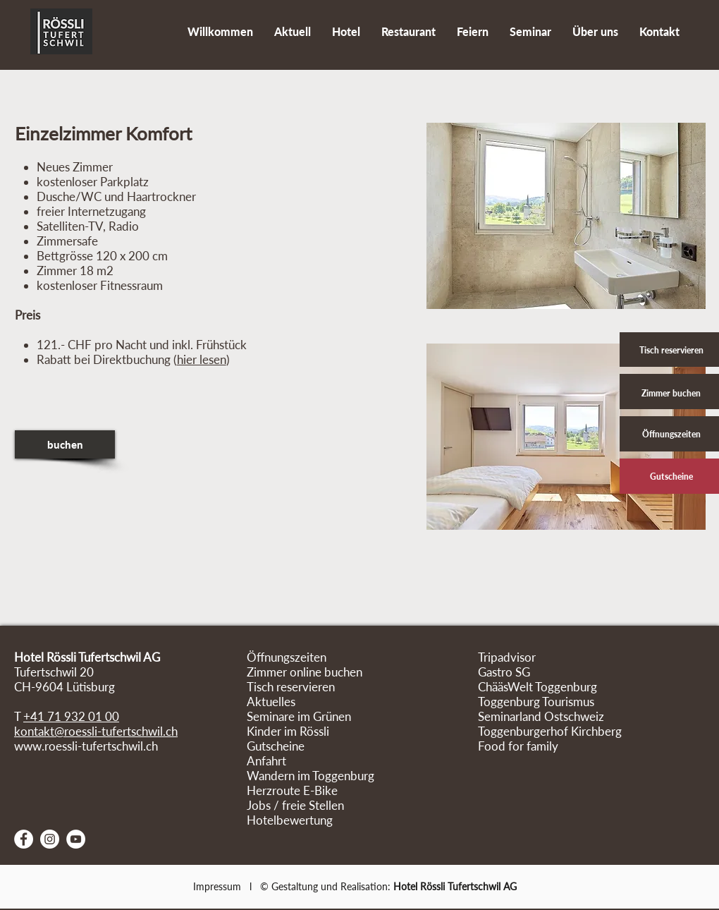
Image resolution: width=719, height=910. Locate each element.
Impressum (217, 886)
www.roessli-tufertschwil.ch (86, 746)
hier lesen (201, 359)
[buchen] (65, 444)
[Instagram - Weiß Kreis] (49, 839)
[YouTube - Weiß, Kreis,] (75, 839)
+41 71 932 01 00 (71, 716)
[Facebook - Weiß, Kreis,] (23, 839)
